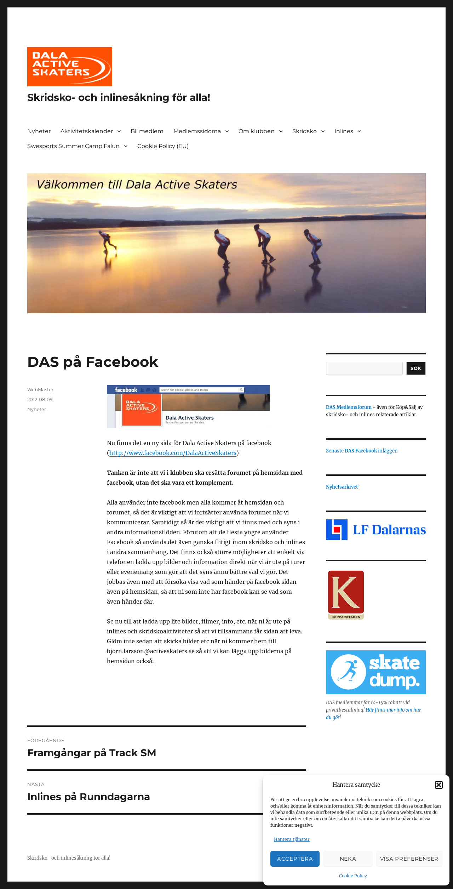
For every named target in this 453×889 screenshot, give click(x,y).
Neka (348, 858)
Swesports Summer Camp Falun (73, 146)
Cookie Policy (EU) (163, 146)
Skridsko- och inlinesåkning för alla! (118, 97)
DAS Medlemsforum (349, 407)
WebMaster (40, 389)
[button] (438, 784)
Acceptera (295, 858)
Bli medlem (147, 131)
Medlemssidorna (197, 131)
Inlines (343, 131)
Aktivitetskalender (87, 131)
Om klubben (257, 131)
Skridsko (304, 131)
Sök (416, 368)
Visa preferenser (409, 858)
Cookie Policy (353, 875)
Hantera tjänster (292, 839)
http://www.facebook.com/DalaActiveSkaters (172, 452)
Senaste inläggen (362, 451)
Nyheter (39, 131)
